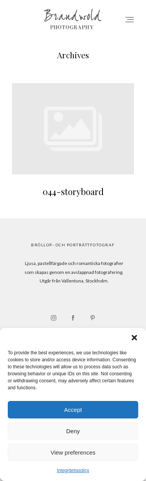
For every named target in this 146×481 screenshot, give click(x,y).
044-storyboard (73, 145)
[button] (134, 338)
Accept (73, 409)
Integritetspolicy (73, 470)
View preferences (73, 452)
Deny (73, 431)
